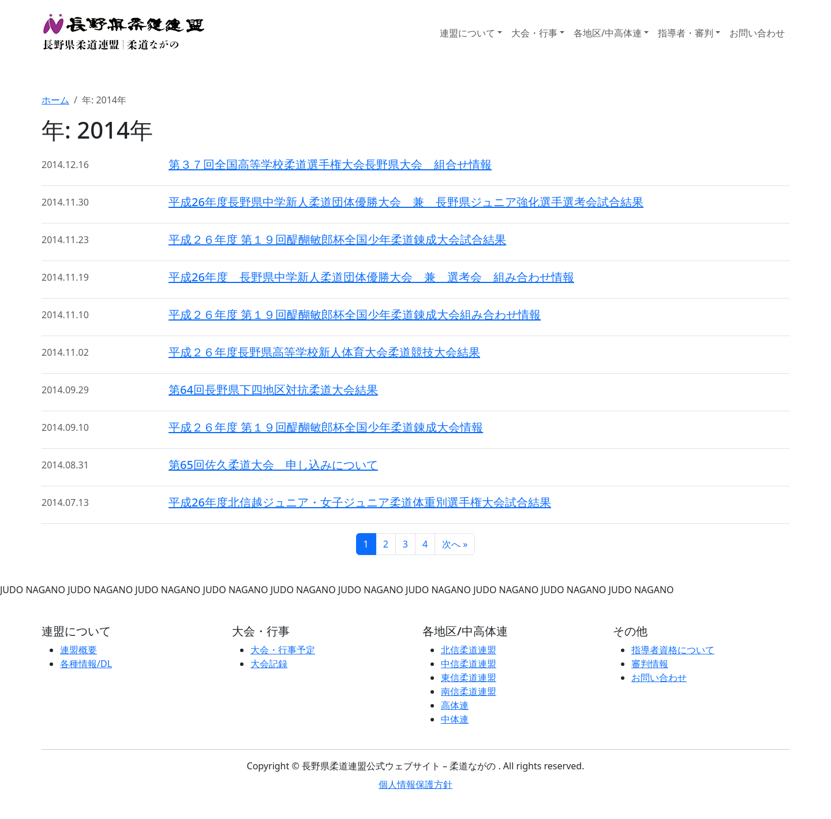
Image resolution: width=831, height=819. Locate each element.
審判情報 (649, 663)
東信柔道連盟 (468, 677)
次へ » (454, 544)
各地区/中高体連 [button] (608, 33)
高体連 (455, 705)
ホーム (55, 100)
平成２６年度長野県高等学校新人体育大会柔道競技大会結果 (324, 352)
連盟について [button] (467, 33)
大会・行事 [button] (534, 33)
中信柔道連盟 (468, 663)
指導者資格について (672, 649)
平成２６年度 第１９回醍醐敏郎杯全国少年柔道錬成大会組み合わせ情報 (355, 314)
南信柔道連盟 (468, 691)
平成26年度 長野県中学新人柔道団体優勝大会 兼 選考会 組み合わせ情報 (371, 277)
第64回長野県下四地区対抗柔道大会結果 (273, 389)
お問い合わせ (757, 33)
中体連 (455, 719)
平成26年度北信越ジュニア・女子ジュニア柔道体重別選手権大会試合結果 (360, 502)
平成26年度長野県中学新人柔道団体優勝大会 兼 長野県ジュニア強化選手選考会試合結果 (406, 202)
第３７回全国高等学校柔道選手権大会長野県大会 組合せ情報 (330, 164)
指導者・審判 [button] (685, 33)
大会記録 (268, 663)
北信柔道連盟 (468, 649)
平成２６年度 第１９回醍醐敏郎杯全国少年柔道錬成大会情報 (326, 427)
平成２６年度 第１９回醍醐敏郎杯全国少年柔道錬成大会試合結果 (337, 239)
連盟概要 (78, 649)
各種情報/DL (86, 663)
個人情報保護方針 (415, 784)
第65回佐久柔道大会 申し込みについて (273, 464)
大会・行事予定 (282, 649)
